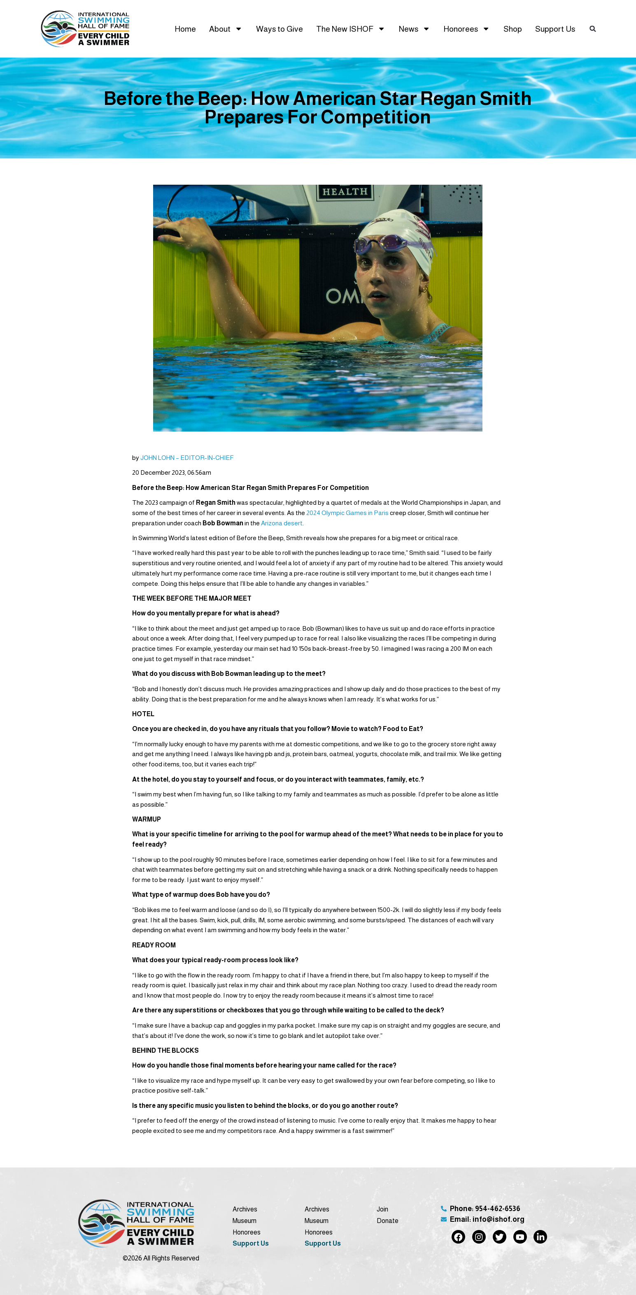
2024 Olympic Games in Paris (347, 512)
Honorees (466, 29)
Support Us (555, 28)
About (225, 29)
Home (185, 28)
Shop (512, 28)
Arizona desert (282, 523)
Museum (244, 1220)
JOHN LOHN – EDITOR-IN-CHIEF (187, 457)
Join (382, 1209)
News (414, 29)
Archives (245, 1209)
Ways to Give (279, 28)
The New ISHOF (350, 29)
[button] (593, 29)
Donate (387, 1220)
